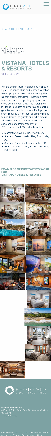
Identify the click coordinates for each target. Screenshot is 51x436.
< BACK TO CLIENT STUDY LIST (19, 29)
